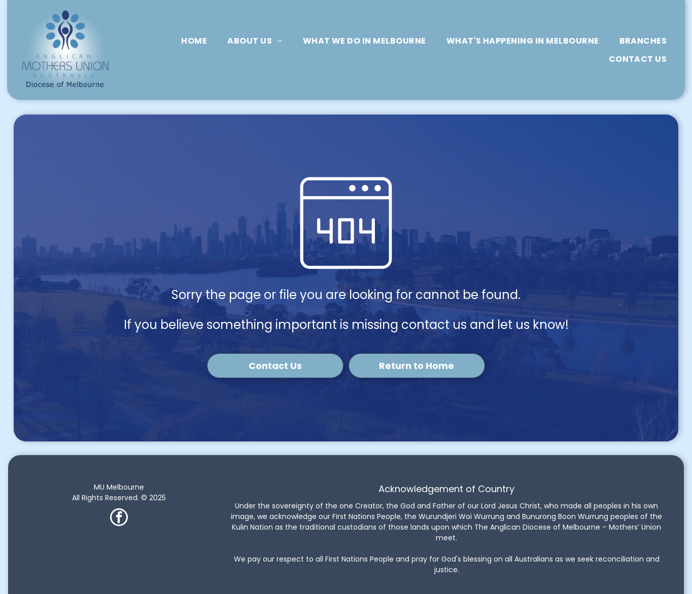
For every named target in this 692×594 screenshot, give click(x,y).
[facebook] (119, 518)
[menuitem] (194, 41)
